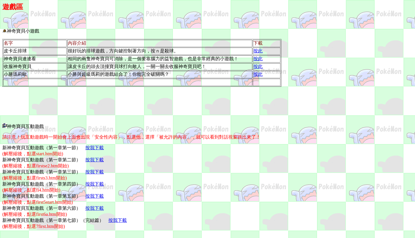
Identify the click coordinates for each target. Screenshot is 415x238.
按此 (258, 50)
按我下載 (94, 147)
